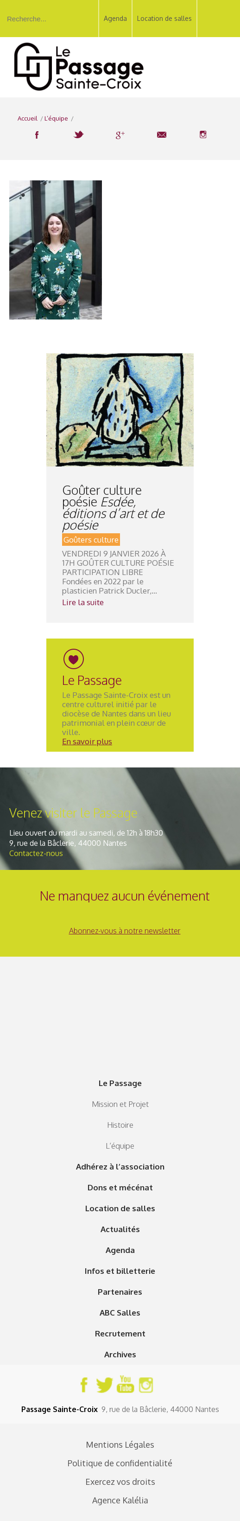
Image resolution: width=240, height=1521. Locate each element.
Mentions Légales (120, 1444)
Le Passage (120, 1083)
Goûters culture (91, 539)
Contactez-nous (36, 853)
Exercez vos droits (120, 1481)
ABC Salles (120, 1312)
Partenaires (120, 1292)
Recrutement (120, 1333)
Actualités (120, 1229)
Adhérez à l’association (120, 1166)
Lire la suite (83, 602)
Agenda (115, 18)
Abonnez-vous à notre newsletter (125, 930)
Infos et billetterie (120, 1271)
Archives (120, 1354)
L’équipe (120, 1145)
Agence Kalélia (120, 1500)
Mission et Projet (120, 1104)
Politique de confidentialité (120, 1463)
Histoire (120, 1125)
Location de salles (164, 18)
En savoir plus (87, 741)
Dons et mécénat (120, 1187)
